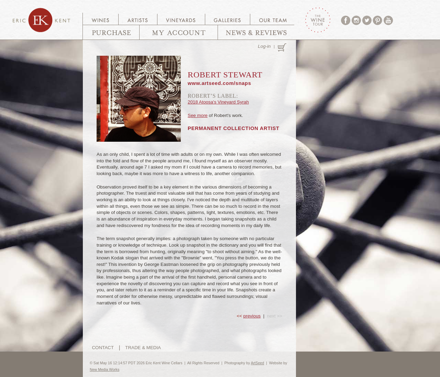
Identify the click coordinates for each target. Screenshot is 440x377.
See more (198, 115)
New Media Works (104, 369)
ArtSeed (257, 363)
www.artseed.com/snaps (219, 83)
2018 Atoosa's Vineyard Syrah (218, 102)
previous (252, 316)
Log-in (264, 46)
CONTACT (102, 347)
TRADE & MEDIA (143, 347)
